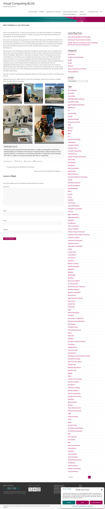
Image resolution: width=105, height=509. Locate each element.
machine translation (73, 266)
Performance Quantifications (76, 321)
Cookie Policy (75, 506)
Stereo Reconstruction (74, 408)
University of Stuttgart (59, 487)
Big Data (70, 128)
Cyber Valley (71, 159)
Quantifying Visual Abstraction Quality (79, 356)
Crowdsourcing (72, 154)
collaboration (71, 142)
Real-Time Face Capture (75, 362)
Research (70, 66)
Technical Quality (73, 416)
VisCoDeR (71, 451)
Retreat (70, 373)
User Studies (71, 439)
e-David (70, 180)
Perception (71, 315)
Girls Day (70, 211)
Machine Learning (73, 263)
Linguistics (71, 260)
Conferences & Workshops (75, 57)
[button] (102, 490)
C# (68, 136)
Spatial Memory (72, 402)
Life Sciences (72, 258)
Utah (69, 442)
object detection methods (75, 298)
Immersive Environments (75, 240)
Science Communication (75, 379)
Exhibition (71, 200)
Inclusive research (73, 243)
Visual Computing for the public (77, 69)
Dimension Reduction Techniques (77, 177)
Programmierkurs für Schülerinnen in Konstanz (19, 167)
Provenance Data (73, 350)
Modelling (71, 278)
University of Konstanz (59, 488)
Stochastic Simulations (74, 411)
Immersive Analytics (74, 237)
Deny (82, 502)
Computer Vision (73, 148)
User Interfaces (72, 437)
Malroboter (71, 269)
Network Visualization (74, 292)
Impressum (90, 506)
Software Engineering (74, 393)
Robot (69, 376)
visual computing (73, 457)
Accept (69, 502)
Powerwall (71, 336)
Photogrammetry (73, 327)
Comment (6, 187)
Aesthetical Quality (73, 102)
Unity (69, 434)
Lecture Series (72, 252)
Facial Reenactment (73, 206)
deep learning (72, 171)
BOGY (69, 133)
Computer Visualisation (74, 151)
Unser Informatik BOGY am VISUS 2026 (79, 37)
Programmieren (72, 347)
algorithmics (71, 107)
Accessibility (71, 96)
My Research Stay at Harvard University (79, 40)
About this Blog (32, 11)
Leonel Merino (72, 255)
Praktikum (71, 338)
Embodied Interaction (74, 183)
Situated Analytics (73, 390)
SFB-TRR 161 (71, 385)
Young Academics (73, 72)
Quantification (72, 353)
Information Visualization (75, 246)
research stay (72, 364)
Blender (70, 131)
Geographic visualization (75, 209)
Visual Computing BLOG (19, 3)
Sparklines (71, 399)
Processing (71, 344)
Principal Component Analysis (76, 341)
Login (80, 487)
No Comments (38, 161)
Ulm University (57, 491)
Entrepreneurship (73, 188)
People (70, 63)
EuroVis (70, 194)
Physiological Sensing (74, 330)
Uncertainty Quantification (75, 428)
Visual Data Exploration (74, 460)
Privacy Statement (83, 506)
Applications (28, 161)
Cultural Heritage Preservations (77, 157)
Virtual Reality (72, 448)
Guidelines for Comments (53, 11)
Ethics (69, 191)
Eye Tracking (71, 203)
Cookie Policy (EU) (93, 11)
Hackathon (71, 220)
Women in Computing (74, 468)
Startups (70, 405)
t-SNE (69, 413)
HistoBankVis (72, 223)
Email (4, 220)
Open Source (71, 301)
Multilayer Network (73, 289)
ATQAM (70, 116)
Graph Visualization (73, 217)
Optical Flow (71, 304)
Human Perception (73, 229)
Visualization (71, 463)
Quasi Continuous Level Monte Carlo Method (48, 171)
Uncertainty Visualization (75, 431)
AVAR (69, 125)
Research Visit (72, 370)
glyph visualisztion (73, 214)
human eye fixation (73, 226)
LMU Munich (57, 490)
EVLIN (69, 197)
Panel (69, 310)
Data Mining (71, 165)
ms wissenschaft (73, 284)
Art (69, 110)
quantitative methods (74, 359)
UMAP (69, 422)
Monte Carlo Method (74, 281)
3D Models (71, 93)
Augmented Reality (73, 119)
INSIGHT (41, 11)
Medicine (70, 272)
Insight (70, 60)
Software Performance (74, 396)
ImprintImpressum (83, 13)
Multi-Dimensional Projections (76, 286)
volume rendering (73, 465)
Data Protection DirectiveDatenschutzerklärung (70, 13)
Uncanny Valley (72, 425)
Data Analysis (72, 162)
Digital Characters (73, 174)
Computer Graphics (73, 145)
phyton (70, 333)
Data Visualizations (73, 168)
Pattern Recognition (73, 312)
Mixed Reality (72, 275)
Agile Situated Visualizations (76, 105)
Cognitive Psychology (74, 139)
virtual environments (74, 445)
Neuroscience (72, 295)
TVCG (69, 419)
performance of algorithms (76, 318)
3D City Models (72, 90)
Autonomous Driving (74, 122)
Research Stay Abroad (74, 367)
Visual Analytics (72, 454)
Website (5, 229)
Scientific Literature (73, 382)
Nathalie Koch (10, 146)
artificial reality (72, 113)
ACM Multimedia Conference (76, 99)
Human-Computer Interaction (76, 232)
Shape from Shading (74, 387)
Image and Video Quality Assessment (79, 234)
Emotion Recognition (74, 185)
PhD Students (72, 324)
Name (5, 211)
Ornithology (71, 307)
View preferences (96, 502)
